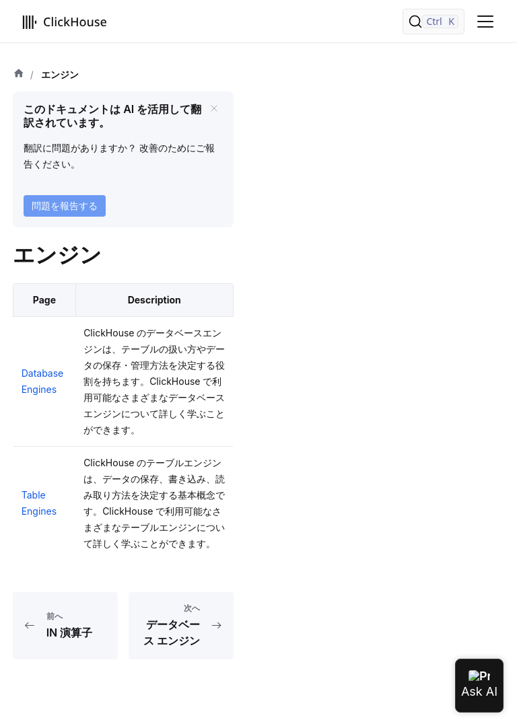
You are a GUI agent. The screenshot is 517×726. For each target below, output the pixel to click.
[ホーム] (19, 75)
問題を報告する (65, 205)
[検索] (433, 21)
